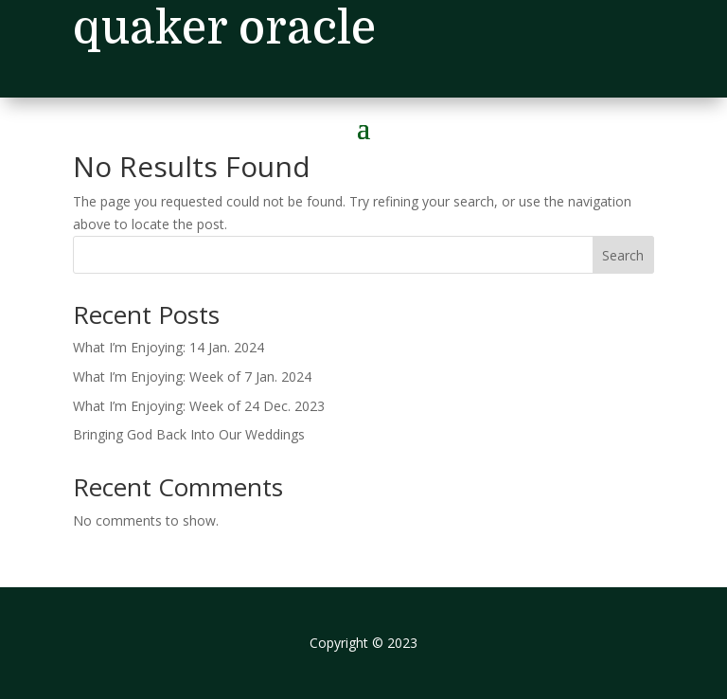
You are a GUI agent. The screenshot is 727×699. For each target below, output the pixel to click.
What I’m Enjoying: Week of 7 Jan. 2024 (192, 376)
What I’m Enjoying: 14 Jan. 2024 (168, 347)
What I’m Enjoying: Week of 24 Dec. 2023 (199, 406)
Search (623, 255)
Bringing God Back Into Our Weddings (189, 434)
